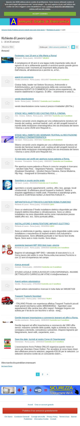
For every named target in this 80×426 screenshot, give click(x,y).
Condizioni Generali (21, 417)
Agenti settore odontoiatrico (27, 281)
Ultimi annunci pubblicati (58, 47)
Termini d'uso (64, 417)
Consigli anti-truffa (38, 417)
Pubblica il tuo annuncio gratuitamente (39, 411)
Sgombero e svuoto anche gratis (30, 180)
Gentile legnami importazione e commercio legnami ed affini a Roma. (46, 318)
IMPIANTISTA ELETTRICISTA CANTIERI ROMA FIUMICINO (43, 202)
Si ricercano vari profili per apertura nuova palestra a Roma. (42, 159)
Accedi (30, 405)
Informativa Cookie (41, 419)
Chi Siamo (8, 417)
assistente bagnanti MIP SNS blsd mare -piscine (37, 245)
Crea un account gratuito (44, 405)
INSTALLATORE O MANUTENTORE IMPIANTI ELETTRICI (42, 224)
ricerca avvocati (22, 264)
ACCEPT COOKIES (40, 14)
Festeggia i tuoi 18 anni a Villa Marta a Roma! (36, 56)
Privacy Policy (52, 417)
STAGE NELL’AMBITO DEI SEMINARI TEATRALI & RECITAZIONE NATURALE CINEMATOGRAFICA (46, 136)
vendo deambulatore (24, 99)
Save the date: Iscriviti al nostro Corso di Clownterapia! (40, 339)
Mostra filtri (7, 47)
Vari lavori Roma (6, 366)
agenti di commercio (24, 77)
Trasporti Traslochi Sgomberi (28, 296)
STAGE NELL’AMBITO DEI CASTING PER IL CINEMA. (40, 113)
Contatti (53, 419)
